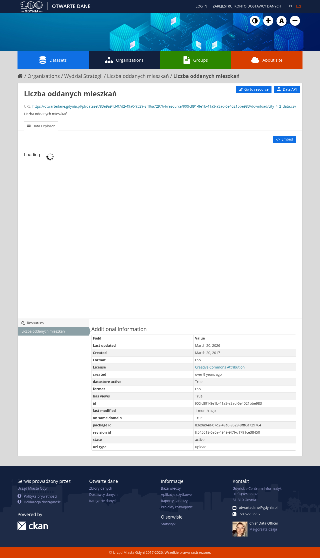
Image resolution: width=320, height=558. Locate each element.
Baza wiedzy (171, 488)
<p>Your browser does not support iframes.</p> (160, 231)
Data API (287, 89)
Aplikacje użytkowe (176, 494)
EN (298, 6)
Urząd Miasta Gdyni (33, 488)
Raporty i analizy (174, 500)
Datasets (53, 60)
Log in (201, 6)
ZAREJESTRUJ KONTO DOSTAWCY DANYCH (247, 6)
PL (291, 6)
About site (266, 60)
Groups (196, 60)
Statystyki (168, 524)
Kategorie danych (103, 500)
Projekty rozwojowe (177, 507)
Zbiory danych (100, 488)
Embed (284, 139)
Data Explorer (41, 126)
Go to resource (253, 89)
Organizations (124, 60)
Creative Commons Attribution (219, 367)
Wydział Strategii (83, 76)
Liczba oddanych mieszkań (138, 76)
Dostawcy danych (103, 494)
